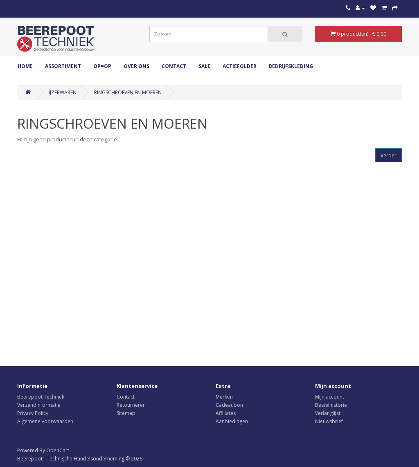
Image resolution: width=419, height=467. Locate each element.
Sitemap (126, 413)
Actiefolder (240, 66)
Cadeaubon (229, 404)
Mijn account (329, 396)
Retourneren (131, 404)
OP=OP (102, 66)
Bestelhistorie (331, 404)
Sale (204, 66)
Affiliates (226, 413)
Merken (224, 396)
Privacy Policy (32, 413)
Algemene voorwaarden (45, 421)
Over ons (136, 66)
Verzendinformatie (39, 404)
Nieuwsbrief (329, 421)
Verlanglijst (327, 413)
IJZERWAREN (63, 92)
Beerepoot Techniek (40, 396)
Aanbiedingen (232, 421)
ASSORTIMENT (63, 66)
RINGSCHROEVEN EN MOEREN (128, 92)
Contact (174, 66)
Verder (388, 155)
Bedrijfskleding (291, 66)
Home (25, 66)
